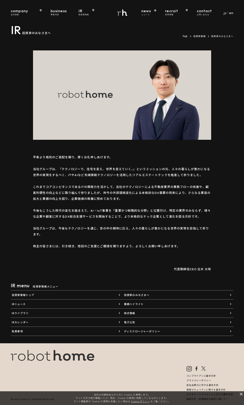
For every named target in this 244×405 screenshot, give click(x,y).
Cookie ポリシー (140, 401)
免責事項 (17, 331)
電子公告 (129, 322)
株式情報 (129, 313)
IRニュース (19, 304)
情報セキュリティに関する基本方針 (206, 389)
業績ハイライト (134, 304)
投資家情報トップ (23, 295)
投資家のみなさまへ (137, 295)
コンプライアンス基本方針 (201, 375)
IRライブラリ (20, 313)
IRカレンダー (20, 322)
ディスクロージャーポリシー (142, 331)
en (231, 13)
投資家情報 (199, 36)
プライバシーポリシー (198, 380)
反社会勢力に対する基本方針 (202, 385)
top (185, 36)
